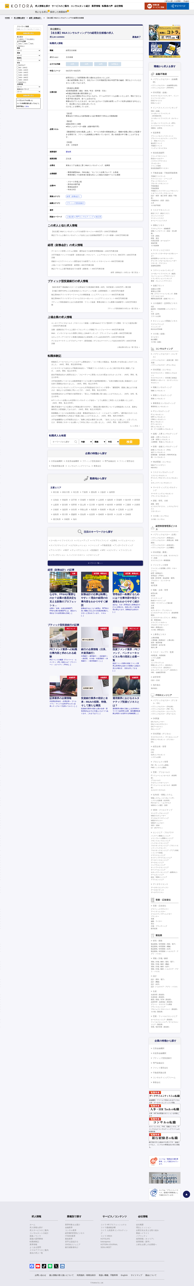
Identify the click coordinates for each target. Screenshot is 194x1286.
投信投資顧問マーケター (160, 168)
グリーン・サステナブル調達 (161, 1004)
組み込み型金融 (156, 329)
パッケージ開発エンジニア (160, 836)
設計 (155, 976)
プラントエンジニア (158, 1007)
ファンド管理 (156, 166)
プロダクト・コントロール (160, 580)
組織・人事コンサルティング (165, 434)
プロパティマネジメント (160, 183)
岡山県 (112, 509)
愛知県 (68, 152)
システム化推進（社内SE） (161, 800)
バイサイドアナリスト (159, 161)
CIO (152, 752)
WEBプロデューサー (158, 816)
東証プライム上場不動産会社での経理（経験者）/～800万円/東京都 (77, 269)
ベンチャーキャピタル (159, 148)
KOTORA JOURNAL (109, 1244)
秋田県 (92, 500)
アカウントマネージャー (160, 783)
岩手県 (74, 500)
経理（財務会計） (35, 18)
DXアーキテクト (157, 727)
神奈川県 (66, 492)
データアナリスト (157, 892)
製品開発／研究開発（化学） (161, 949)
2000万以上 (21, 82)
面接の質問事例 (36, 1239)
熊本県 (110, 514)
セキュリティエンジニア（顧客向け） (164, 872)
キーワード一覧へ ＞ (95, 563)
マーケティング (156, 598)
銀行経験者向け (71, 1247)
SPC (103, 550)
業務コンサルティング (162, 395)
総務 (152, 608)
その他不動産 (156, 205)
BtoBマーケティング (158, 601)
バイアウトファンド (100, 540)
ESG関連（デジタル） (162, 734)
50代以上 (21, 46)
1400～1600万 (22, 75)
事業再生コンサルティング (164, 403)
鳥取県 (94, 509)
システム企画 (156, 757)
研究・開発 (157, 941)
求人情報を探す (19, 18)
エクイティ (113, 550)
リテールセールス (157, 296)
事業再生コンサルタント (160, 407)
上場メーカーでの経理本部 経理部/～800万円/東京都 (72, 265)
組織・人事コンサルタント (160, 437)
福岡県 (112, 492)
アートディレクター (158, 911)
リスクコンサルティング (163, 472)
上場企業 (70, 217)
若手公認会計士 (71, 1242)
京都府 (56, 509)
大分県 (119, 514)
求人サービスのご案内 (39, 1230)
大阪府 (103, 492)
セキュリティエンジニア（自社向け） (164, 670)
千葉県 (85, 492)
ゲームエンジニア (157, 875)
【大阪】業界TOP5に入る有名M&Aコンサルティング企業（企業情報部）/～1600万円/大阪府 (87, 291)
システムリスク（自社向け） (161, 668)
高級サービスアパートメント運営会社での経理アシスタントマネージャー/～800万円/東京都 (87, 261)
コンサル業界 (70, 1230)
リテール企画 (156, 316)
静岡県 (119, 505)
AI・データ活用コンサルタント (162, 429)
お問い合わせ (40, 1275)
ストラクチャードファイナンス (162, 126)
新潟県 (65, 505)
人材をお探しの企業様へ (173, 1)
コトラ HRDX (106, 1236)
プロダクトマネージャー (160, 625)
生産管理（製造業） (158, 995)
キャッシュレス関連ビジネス (165, 321)
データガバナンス (157, 890)
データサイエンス (160, 884)
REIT (67, 550)
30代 (24, 44)
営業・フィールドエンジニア (165, 1016)
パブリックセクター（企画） (165, 534)
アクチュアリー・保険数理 (160, 229)
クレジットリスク (157, 216)
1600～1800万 (22, 77)
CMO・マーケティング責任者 (161, 603)
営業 (152, 919)
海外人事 (154, 647)
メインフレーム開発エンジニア (162, 838)
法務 (152, 660)
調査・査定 (155, 238)
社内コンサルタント (158, 755)
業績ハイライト (142, 1233)
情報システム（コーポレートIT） (163, 798)
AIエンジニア (155, 729)
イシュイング (156, 327)
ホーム (32, 1225)
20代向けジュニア (72, 1244)
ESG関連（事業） (160, 552)
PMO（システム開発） (159, 767)
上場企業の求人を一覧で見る (127, 347)
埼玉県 (76, 492)
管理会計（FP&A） (158, 576)
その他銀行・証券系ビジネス (165, 303)
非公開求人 (30, 39)
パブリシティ (141, 1236)
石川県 (92, 505)
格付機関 (154, 339)
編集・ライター (156, 921)
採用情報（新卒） (143, 1242)
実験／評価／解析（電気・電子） (163, 962)
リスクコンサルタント (159, 475)
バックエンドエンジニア (160, 843)
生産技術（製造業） (158, 997)
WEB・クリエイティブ (162, 810)
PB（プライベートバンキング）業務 (164, 294)
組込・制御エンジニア (159, 877)
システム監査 (156, 658)
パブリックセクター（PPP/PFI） (163, 88)
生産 (155, 991)
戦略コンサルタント (158, 391)
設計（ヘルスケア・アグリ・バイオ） (164, 987)
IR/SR (153, 596)
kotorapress (105, 1242)
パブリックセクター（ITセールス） (164, 714)
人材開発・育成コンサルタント (162, 442)
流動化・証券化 (156, 128)
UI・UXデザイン (157, 828)
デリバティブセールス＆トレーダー (164, 261)
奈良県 (74, 509)
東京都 (56, 492)
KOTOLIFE (105, 1239)
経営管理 (156, 677)
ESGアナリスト (156, 101)
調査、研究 (155, 504)
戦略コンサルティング (162, 387)
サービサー (155, 337)
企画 (152, 605)
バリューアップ (82, 540)
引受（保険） (156, 236)
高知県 (83, 514)
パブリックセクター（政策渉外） (163, 545)
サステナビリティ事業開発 (160, 560)
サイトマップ (136, 1275)
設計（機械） (156, 982)
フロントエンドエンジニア (160, 841)
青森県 (65, 500)
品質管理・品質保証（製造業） (162, 1002)
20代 (19, 44)
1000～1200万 (22, 70)
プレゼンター (156, 163)
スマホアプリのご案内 (39, 1250)
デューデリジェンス (80, 550)
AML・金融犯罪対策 (158, 672)
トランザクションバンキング (161, 278)
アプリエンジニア (157, 879)
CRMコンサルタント (158, 419)
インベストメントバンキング (165, 108)
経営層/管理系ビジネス (74, 1233)
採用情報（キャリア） (145, 1239)
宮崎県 (128, 514)
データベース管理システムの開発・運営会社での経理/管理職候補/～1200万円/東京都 (84, 251)
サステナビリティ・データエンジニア (164, 737)
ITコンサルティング (161, 411)
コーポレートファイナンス (61, 540)
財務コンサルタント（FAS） (161, 450)
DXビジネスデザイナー (159, 724)
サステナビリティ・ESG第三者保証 (164, 378)
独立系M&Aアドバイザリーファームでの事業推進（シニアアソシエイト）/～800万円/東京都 (87, 295)
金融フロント (158, 285)
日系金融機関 (56, 461)
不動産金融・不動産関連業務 (165, 173)
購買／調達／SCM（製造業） (161, 999)
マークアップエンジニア (160, 813)
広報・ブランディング (159, 926)
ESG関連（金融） (160, 92)
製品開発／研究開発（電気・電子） (164, 944)
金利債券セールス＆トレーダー (162, 258)
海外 (75, 519)
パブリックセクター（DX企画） (162, 707)
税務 (152, 583)
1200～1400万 (22, 72)
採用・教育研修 (156, 643)
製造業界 (69, 1239)
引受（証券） (156, 314)
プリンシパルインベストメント (162, 136)
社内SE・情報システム (162, 795)
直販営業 (154, 243)
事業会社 (97, 466)
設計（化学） (156, 984)
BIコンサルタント (157, 422)
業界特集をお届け (72, 1225)
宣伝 (152, 924)
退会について (151, 1275)
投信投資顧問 (158, 153)
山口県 (130, 509)
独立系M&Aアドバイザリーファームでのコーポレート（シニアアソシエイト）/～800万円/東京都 (89, 298)
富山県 (83, 505)
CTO (152, 750)
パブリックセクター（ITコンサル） (164, 365)
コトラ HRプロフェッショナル (114, 1225)
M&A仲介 (154, 468)
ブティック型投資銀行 (75, 203)
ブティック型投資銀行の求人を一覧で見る (123, 308)
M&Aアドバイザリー (158, 465)
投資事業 (156, 133)
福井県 (101, 505)
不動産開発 (155, 188)
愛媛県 (74, 514)
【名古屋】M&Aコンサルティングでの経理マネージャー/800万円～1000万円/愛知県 (84, 231)
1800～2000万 (22, 80)
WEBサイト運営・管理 (159, 805)
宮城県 (83, 500)
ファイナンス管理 (160, 565)
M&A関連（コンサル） (162, 462)
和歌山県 (84, 509)
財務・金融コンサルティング (165, 446)
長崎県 (101, 514)
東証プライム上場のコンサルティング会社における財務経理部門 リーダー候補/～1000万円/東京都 (90, 235)
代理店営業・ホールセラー (160, 241)
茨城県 (119, 500)
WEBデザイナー (157, 821)
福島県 (110, 500)
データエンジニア (157, 862)
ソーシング (94, 545)
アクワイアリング (157, 324)
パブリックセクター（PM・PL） (163, 709)
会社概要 (140, 1225)
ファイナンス (126, 550)
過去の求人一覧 (36, 1253)
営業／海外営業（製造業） (160, 1027)
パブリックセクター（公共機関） (163, 548)
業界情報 (33, 1244)
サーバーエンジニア (158, 870)
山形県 (101, 500)
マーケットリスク (157, 218)
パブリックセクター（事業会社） (163, 538)
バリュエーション (127, 540)
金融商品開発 (156, 266)
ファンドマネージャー (159, 156)
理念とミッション (143, 1227)
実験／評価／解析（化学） (160, 967)
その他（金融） (159, 334)
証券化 (114, 540)
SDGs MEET (106, 1247)
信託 (152, 307)
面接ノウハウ (35, 1236)
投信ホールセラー (157, 159)
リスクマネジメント (161, 210)
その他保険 (155, 246)
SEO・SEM (155, 825)
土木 (152, 203)
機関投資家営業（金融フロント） (163, 299)
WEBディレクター (157, 823)
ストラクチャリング (58, 545)
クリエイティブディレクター (161, 914)
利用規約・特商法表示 (86, 1275)
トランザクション (57, 555)
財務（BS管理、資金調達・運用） (163, 578)
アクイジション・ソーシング (161, 179)
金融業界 (69, 1227)
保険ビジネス (158, 225)
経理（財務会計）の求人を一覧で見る (124, 272)
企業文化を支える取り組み (147, 1230)
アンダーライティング (123, 545)
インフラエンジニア (158, 865)
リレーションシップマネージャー (163, 276)
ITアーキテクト (156, 424)
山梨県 (56, 505)
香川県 (65, 514)
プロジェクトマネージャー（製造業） (164, 1009)
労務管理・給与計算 (158, 645)
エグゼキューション (78, 545)
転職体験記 (34, 1242)
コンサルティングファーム (79, 466)
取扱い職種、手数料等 (108, 1275)
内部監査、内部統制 (158, 655)
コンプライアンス (157, 663)
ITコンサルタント (157, 414)
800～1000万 (22, 67)
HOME (7, 18)
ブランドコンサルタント (160, 496)
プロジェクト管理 (160, 762)
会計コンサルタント (158, 452)
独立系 (98, 217)
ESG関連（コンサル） (162, 370)
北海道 (56, 500)
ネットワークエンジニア (160, 867)
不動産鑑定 (155, 186)
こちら (26, 106)
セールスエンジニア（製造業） (162, 1020)
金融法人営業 (156, 289)
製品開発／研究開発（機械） (161, 946)
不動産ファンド (156, 146)
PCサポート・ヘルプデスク (161, 803)
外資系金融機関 (72, 461)
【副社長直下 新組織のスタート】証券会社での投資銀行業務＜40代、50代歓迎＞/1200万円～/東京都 (91, 287)
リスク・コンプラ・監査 (163, 652)
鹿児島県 (57, 519)
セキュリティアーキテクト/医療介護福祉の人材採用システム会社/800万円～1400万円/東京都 (87, 337)
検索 (129, 442)
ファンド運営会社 (126, 461)
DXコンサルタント (157, 427)
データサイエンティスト (160, 887)
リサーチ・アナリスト (159, 263)
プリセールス (156, 780)
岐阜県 (110, 505)
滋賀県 (65, 509)
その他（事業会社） (158, 630)
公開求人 (21, 39)
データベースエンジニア (160, 860)
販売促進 (154, 928)
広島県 (121, 509)
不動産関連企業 (57, 466)
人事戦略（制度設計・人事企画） (163, 640)
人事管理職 (155, 638)
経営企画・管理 (159, 746)
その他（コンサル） (161, 516)
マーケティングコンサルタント (162, 494)
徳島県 (56, 514)
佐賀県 (92, 514)
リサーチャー (156, 511)
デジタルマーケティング (160, 818)
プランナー (155, 916)
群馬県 (137, 500)
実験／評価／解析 (160, 958)
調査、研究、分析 (160, 501)
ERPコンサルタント (158, 417)
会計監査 (154, 585)
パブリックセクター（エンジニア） (164, 711)
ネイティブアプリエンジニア (161, 858)
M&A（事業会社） (157, 627)
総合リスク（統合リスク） (160, 213)
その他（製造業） (157, 1012)
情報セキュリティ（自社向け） (162, 665)
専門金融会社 (110, 461)
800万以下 (21, 65)
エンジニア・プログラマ (163, 832)
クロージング (93, 555)
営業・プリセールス (161, 772)
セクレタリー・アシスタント (161, 610)
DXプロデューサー (157, 722)
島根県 (103, 509)
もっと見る (134, 426)
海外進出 (156, 685)
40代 (30, 44)
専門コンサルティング (84, 217)
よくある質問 (35, 1247)
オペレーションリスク (159, 221)
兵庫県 (137, 505)
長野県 (74, 505)
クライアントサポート (159, 622)
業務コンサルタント (158, 399)
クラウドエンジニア (158, 855)
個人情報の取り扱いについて (61, 1275)
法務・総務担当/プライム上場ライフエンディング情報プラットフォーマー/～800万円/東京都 (87, 330)
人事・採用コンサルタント (160, 439)
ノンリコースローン (76, 555)
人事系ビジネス (159, 634)
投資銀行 (95, 550)
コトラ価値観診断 (108, 1227)
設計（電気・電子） (158, 979)
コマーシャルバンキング (163, 270)
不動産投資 (106, 545)
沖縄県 (67, 519)
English (186, 1)
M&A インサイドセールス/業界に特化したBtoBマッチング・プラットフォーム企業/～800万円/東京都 (91, 333)
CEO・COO (155, 680)
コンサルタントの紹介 (39, 1233)
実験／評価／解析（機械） (160, 964)
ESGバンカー (156, 103)
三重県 (128, 505)
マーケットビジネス (161, 250)
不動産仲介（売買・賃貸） (160, 200)
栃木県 (128, 500)
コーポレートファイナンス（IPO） (163, 123)
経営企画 (154, 593)
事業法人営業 (156, 291)
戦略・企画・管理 (160, 590)
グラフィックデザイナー (160, 909)
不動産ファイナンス (158, 176)
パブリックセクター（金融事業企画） (164, 85)
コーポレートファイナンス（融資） (164, 274)
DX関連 (156, 718)
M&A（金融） (156, 111)
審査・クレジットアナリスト (161, 281)
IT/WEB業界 (70, 1236)
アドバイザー (56, 550)
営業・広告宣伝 (159, 906)
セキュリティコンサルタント (161, 483)
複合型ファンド (156, 143)
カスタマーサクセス (158, 790)
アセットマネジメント (159, 181)
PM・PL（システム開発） (160, 765)
